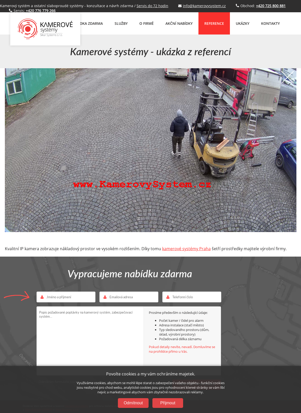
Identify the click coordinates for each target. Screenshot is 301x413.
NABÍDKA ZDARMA (87, 23)
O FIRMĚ (146, 23)
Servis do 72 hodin (152, 5)
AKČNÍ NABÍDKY (179, 23)
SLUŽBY (121, 23)
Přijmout (167, 403)
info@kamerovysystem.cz (204, 5)
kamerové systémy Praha (186, 248)
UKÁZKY (242, 23)
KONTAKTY (270, 23)
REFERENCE (214, 23)
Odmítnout (133, 403)
